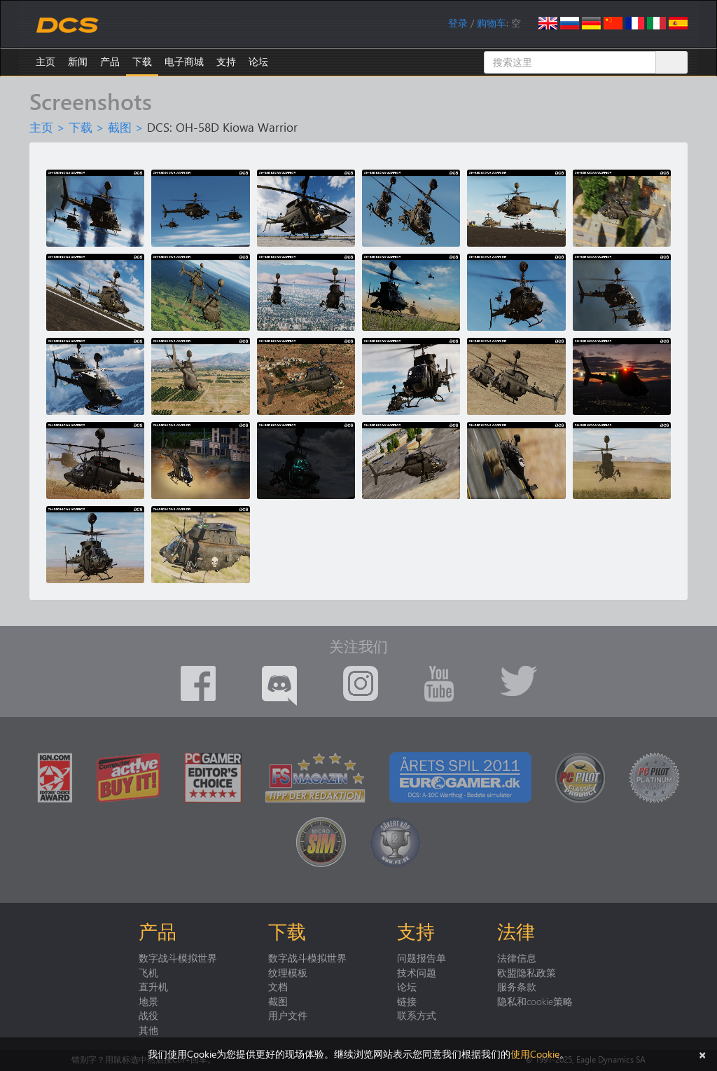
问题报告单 (421, 957)
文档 (278, 986)
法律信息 (516, 957)
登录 (458, 22)
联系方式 (416, 1015)
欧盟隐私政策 (526, 972)
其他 (148, 1029)
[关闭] (702, 1054)
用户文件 (287, 1015)
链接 (407, 1001)
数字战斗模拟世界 (178, 957)
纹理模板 (287, 972)
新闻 (78, 61)
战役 (148, 1015)
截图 (120, 127)
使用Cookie (534, 1053)
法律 (516, 930)
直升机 (153, 986)
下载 (142, 61)
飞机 (148, 972)
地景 (148, 1001)
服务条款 (516, 986)
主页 (45, 61)
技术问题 (416, 972)
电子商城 (184, 61)
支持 (226, 61)
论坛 (258, 61)
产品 (110, 61)
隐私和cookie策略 (535, 1001)
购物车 (491, 22)
